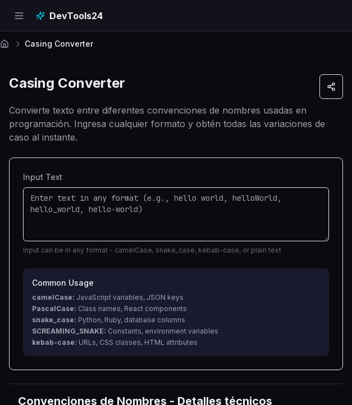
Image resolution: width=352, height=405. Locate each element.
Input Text (42, 177)
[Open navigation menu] (19, 15)
